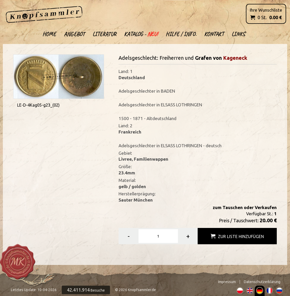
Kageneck (235, 58)
